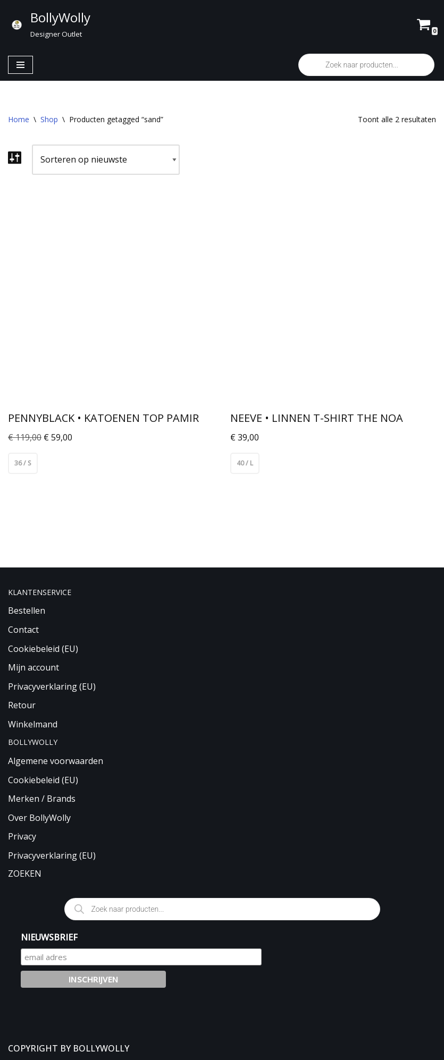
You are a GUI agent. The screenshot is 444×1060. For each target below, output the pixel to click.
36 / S (22, 463)
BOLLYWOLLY (101, 1048)
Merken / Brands (42, 798)
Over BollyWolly (39, 818)
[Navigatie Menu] (20, 65)
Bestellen (26, 611)
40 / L (245, 463)
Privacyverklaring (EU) (52, 686)
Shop (49, 119)
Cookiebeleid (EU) (43, 649)
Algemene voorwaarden (55, 761)
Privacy (22, 837)
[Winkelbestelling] (106, 160)
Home (18, 119)
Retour (22, 705)
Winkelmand (32, 724)
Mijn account (33, 667)
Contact (23, 629)
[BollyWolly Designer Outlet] (49, 24)
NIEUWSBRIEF (49, 937)
